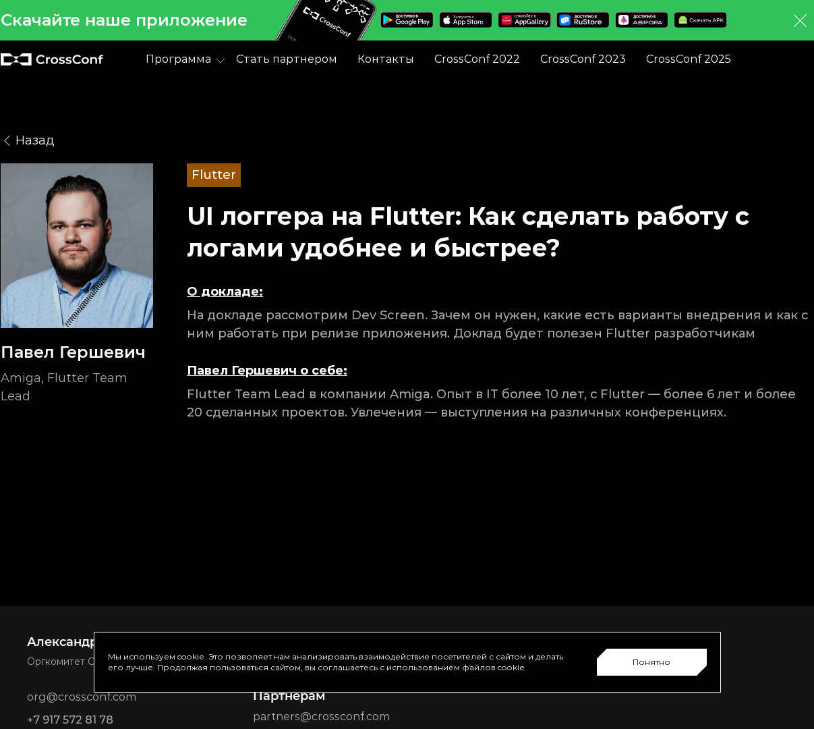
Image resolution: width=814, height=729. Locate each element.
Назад (28, 141)
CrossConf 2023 (583, 59)
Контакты (385, 59)
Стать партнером (286, 59)
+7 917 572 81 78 (70, 719)
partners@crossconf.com (321, 716)
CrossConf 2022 (477, 59)
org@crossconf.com (81, 697)
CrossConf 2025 (688, 59)
